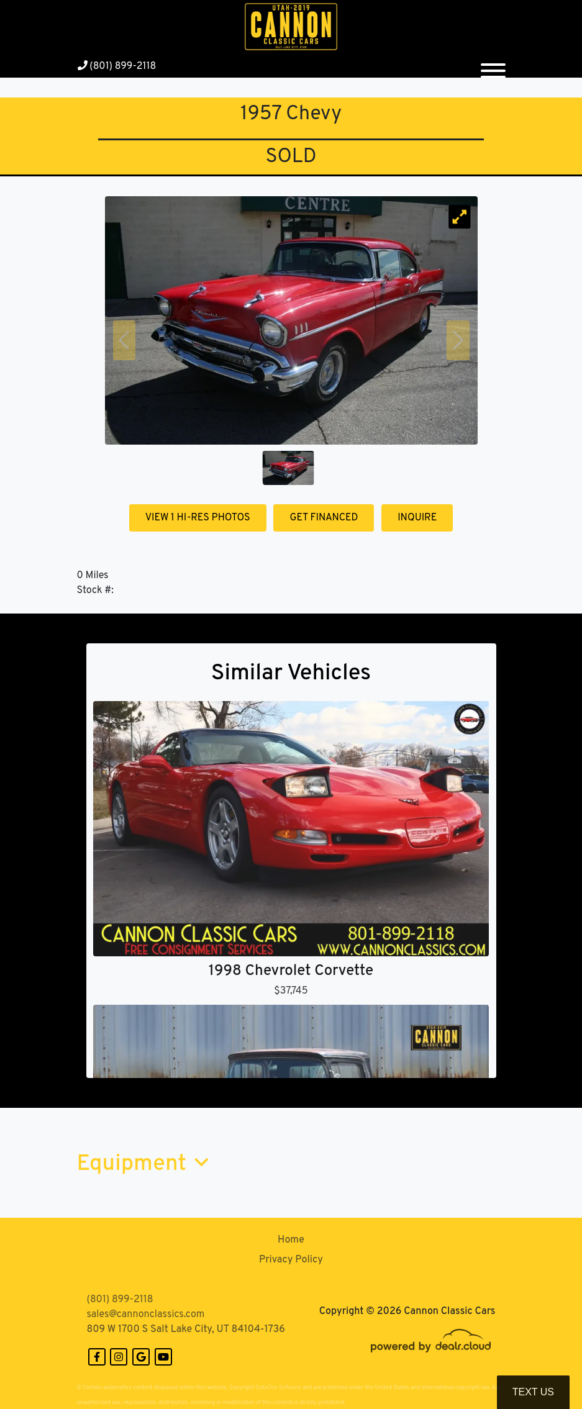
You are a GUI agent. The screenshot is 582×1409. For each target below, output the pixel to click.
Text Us (533, 1392)
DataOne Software (278, 1387)
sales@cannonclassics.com (146, 1314)
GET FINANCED (323, 518)
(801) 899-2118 (117, 66)
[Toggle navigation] (493, 66)
